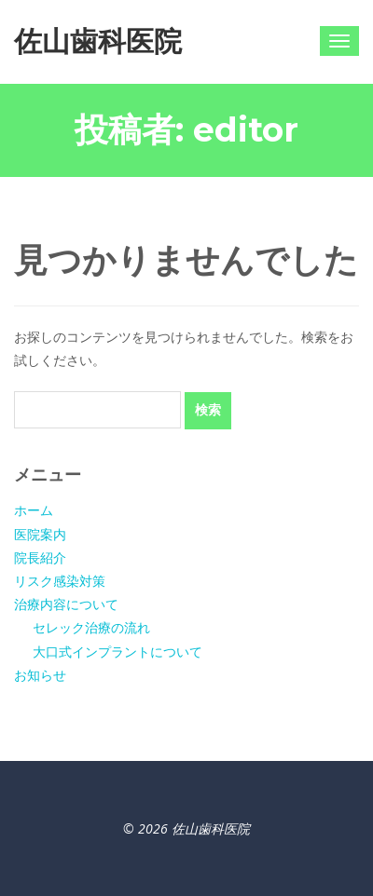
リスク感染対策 (59, 581)
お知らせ (40, 675)
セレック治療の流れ (91, 627)
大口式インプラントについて (117, 651)
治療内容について (66, 604)
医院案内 (40, 534)
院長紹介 (40, 557)
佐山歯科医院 (98, 41)
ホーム (33, 510)
